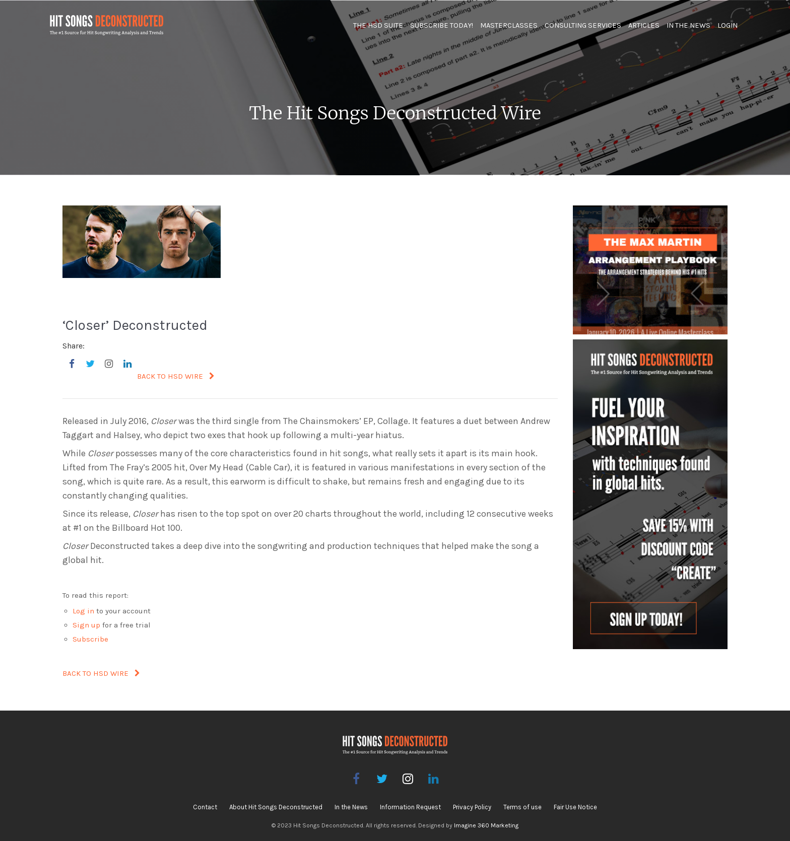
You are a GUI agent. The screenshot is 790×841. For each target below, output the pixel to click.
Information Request (410, 807)
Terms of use (522, 807)
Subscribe (90, 639)
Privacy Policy (472, 807)
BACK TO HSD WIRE (176, 376)
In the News (351, 807)
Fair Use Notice (575, 807)
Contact (205, 807)
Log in (83, 610)
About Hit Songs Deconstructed (275, 807)
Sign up (86, 624)
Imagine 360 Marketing (486, 825)
